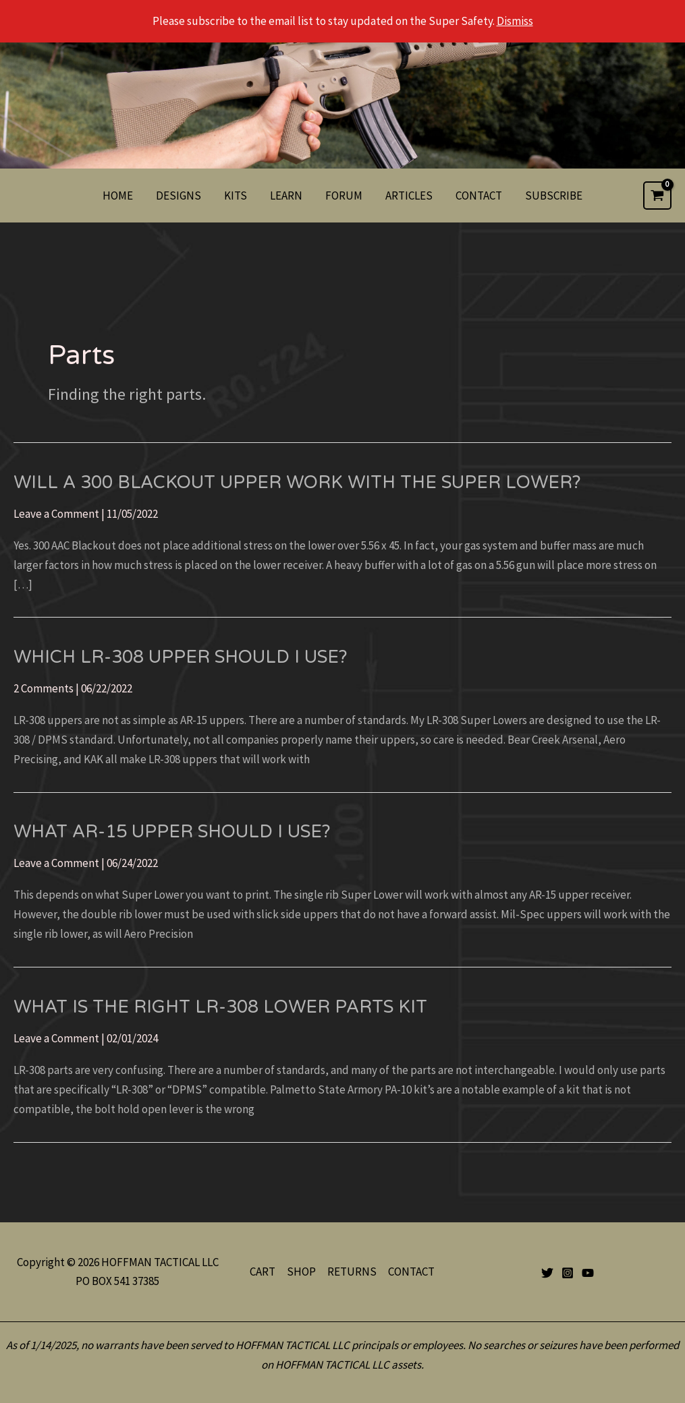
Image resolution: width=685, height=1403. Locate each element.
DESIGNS (178, 195)
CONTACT (479, 195)
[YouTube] (588, 1273)
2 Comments (43, 688)
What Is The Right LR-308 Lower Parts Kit (220, 1006)
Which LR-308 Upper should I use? (180, 657)
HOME (118, 195)
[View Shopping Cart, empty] (657, 195)
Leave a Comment (56, 513)
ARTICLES (409, 195)
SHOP (301, 1271)
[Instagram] (567, 1273)
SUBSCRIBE (553, 195)
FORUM (343, 195)
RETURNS (352, 1271)
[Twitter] (547, 1273)
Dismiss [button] (515, 20)
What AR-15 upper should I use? (172, 831)
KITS (235, 195)
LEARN (286, 195)
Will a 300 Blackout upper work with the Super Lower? (297, 482)
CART (262, 1271)
